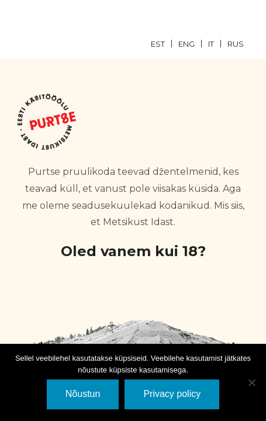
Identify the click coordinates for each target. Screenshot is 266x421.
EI (210, 322)
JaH (56, 322)
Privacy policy (172, 394)
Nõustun (83, 394)
